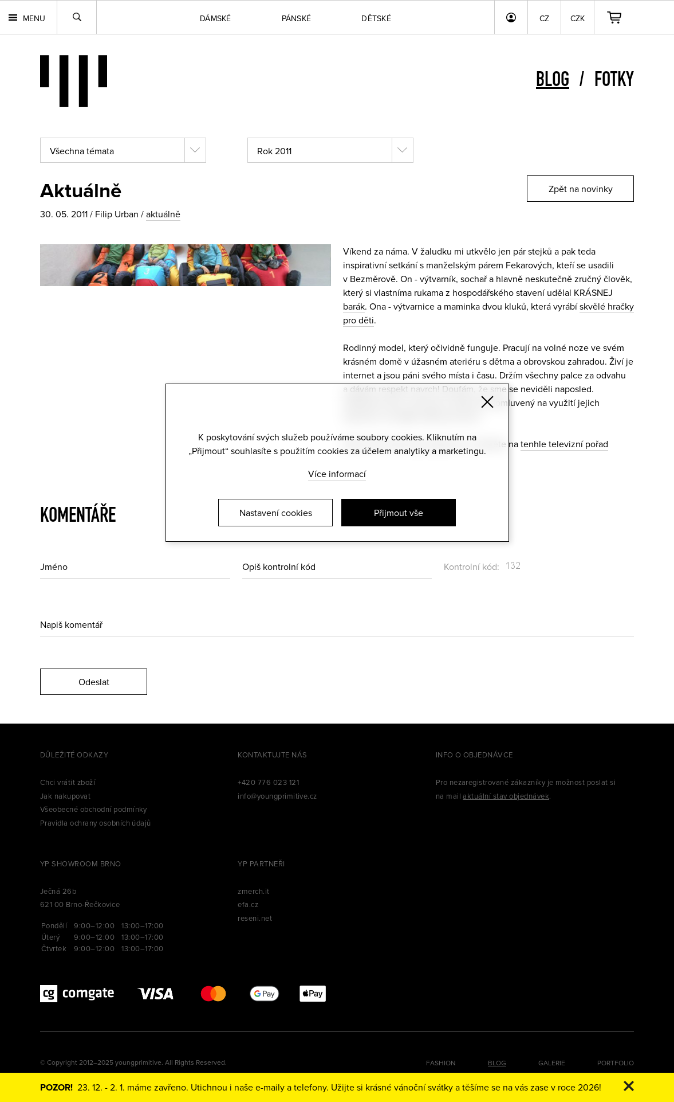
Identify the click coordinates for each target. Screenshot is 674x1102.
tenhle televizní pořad (564, 443)
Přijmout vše (398, 512)
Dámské (215, 18)
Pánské (297, 18)
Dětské (376, 18)
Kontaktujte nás (272, 754)
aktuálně (163, 214)
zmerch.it (253, 891)
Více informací (337, 473)
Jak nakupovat (65, 796)
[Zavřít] (487, 402)
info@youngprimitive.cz (277, 796)
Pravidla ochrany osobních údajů (95, 823)
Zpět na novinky (581, 188)
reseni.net (255, 918)
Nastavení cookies (275, 512)
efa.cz (248, 904)
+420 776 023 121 (268, 782)
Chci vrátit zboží (67, 782)
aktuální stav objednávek (506, 796)
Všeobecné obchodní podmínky (93, 809)
